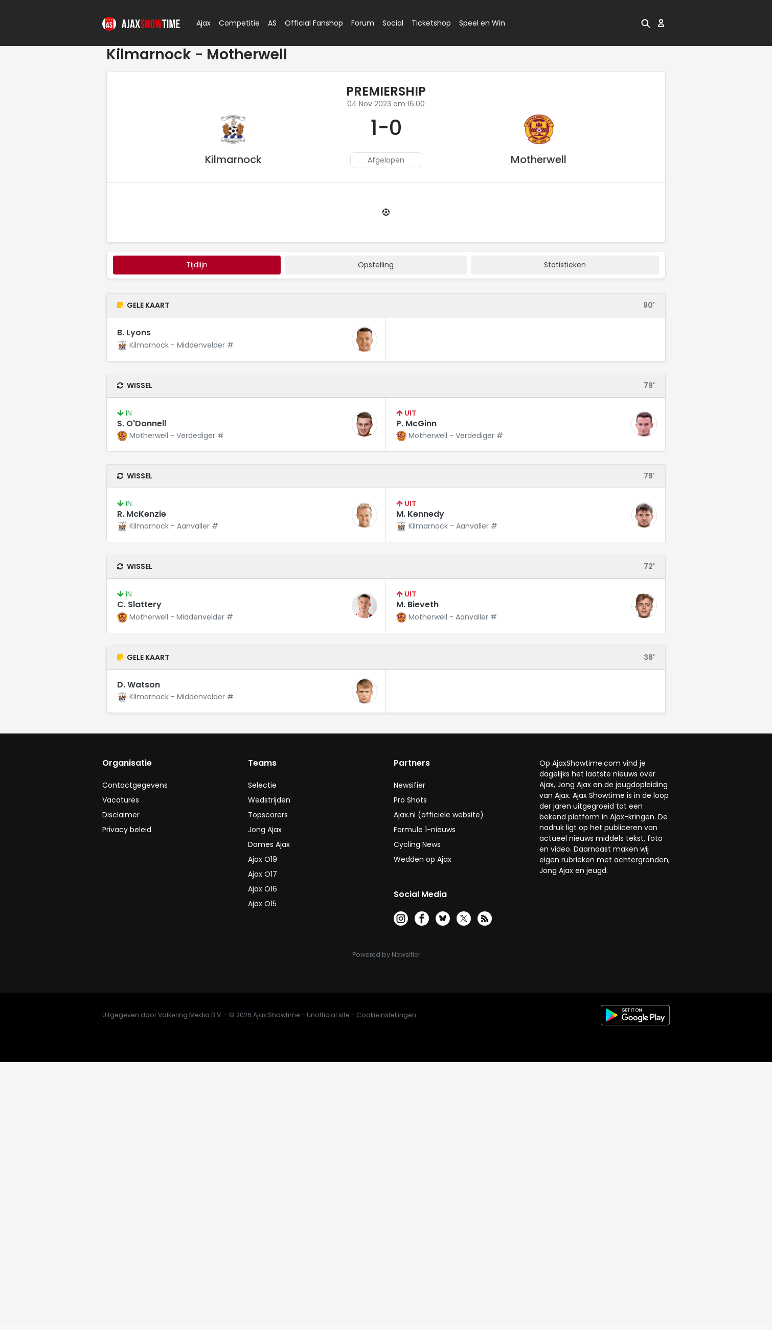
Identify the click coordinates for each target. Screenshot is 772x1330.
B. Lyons (134, 332)
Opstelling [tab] (376, 265)
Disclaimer (121, 815)
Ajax (202, 23)
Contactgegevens (135, 785)
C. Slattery (139, 604)
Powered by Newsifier (386, 954)
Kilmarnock (233, 159)
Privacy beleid (126, 829)
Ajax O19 (262, 859)
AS (272, 23)
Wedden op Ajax (422, 859)
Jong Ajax (265, 829)
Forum (362, 23)
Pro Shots (410, 800)
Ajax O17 (262, 874)
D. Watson (138, 685)
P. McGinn (416, 423)
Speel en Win (482, 23)
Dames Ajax (269, 844)
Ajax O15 (262, 904)
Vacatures (120, 800)
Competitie (235, 23)
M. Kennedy (420, 514)
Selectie (262, 785)
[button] (645, 23)
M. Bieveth (417, 604)
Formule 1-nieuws (425, 829)
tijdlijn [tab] (197, 265)
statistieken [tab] (565, 265)
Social (391, 23)
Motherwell (538, 159)
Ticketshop (431, 23)
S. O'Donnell (141, 423)
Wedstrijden (269, 800)
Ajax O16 (262, 889)
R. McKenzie (141, 514)
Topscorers (268, 815)
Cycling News (417, 844)
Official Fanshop (308, 23)
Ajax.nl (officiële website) (439, 815)
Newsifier (409, 785)
